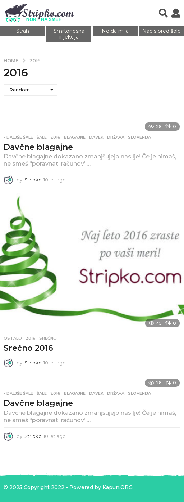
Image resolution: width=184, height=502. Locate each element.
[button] (163, 13)
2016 (55, 137)
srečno (48, 338)
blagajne (75, 137)
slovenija (139, 137)
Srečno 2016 (28, 348)
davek (96, 137)
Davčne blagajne (38, 147)
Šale (42, 137)
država (115, 137)
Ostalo (13, 338)
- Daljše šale (18, 137)
